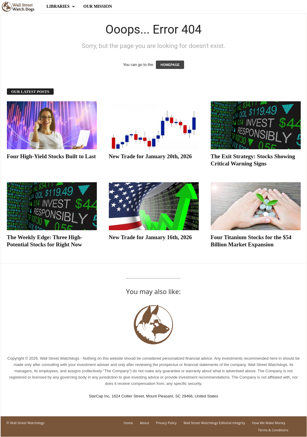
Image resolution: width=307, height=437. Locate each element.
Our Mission (97, 6)
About (144, 423)
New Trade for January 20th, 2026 (150, 156)
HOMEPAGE (169, 65)
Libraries (60, 6)
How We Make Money (268, 423)
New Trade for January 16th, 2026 (150, 237)
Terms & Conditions (273, 430)
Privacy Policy (166, 423)
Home (128, 423)
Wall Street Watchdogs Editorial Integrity (214, 423)
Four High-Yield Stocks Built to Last (51, 156)
